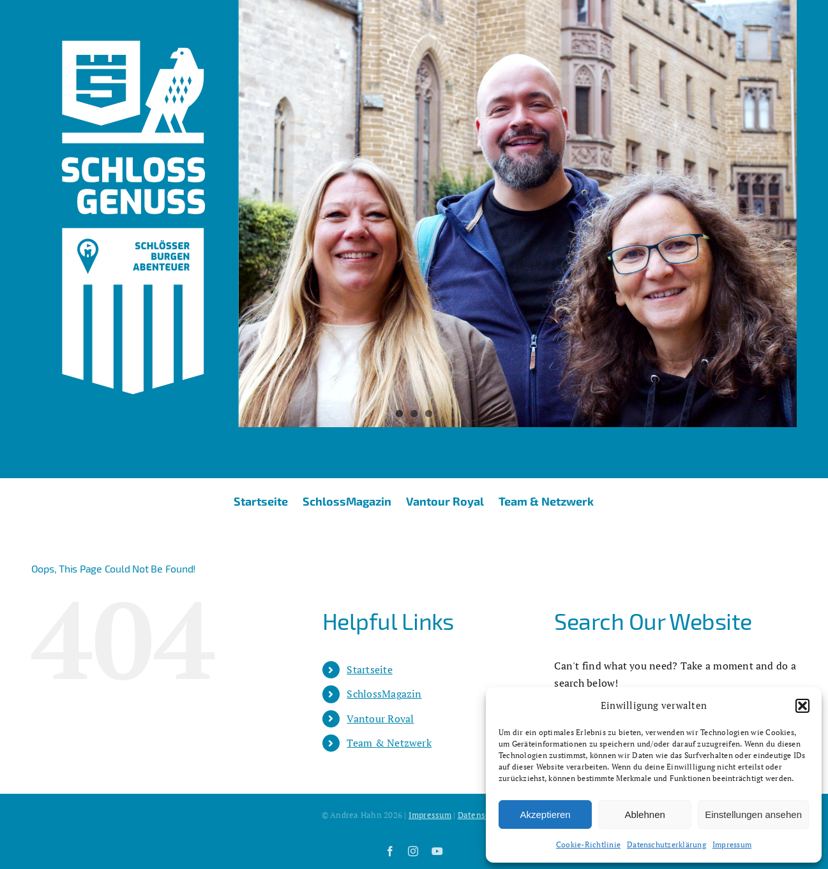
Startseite (369, 669)
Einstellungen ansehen (753, 814)
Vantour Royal (380, 719)
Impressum (731, 844)
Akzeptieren (545, 814)
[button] (802, 705)
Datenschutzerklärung (666, 844)
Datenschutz (482, 815)
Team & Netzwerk (389, 743)
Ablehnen (644, 814)
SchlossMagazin (384, 694)
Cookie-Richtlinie (588, 844)
